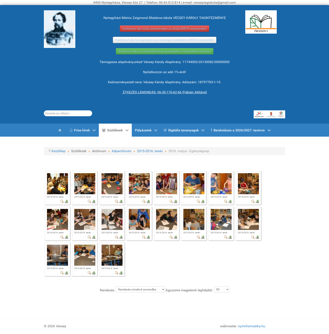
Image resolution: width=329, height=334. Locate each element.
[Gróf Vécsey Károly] (59, 29)
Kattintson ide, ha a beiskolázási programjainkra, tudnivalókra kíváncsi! (165, 51)
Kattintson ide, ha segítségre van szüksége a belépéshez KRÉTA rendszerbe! (165, 40)
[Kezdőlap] (60, 130)
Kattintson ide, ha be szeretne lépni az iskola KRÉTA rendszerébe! (164, 28)
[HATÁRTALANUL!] (269, 114)
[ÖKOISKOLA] (261, 22)
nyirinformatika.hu (251, 326)
